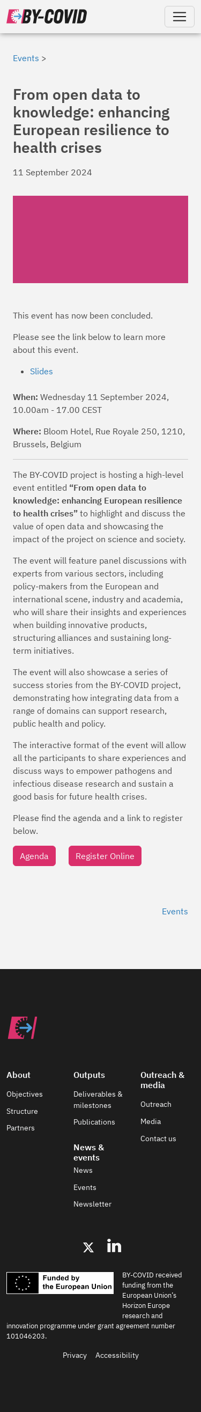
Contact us (158, 1138)
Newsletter (92, 1204)
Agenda (34, 856)
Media (150, 1121)
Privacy (75, 1355)
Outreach (156, 1104)
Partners (20, 1128)
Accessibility (117, 1355)
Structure (22, 1111)
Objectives (24, 1094)
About (18, 1074)
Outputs (89, 1074)
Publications (94, 1122)
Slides (41, 371)
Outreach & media (162, 1079)
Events (26, 58)
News (83, 1170)
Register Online (105, 856)
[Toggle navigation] (180, 16)
